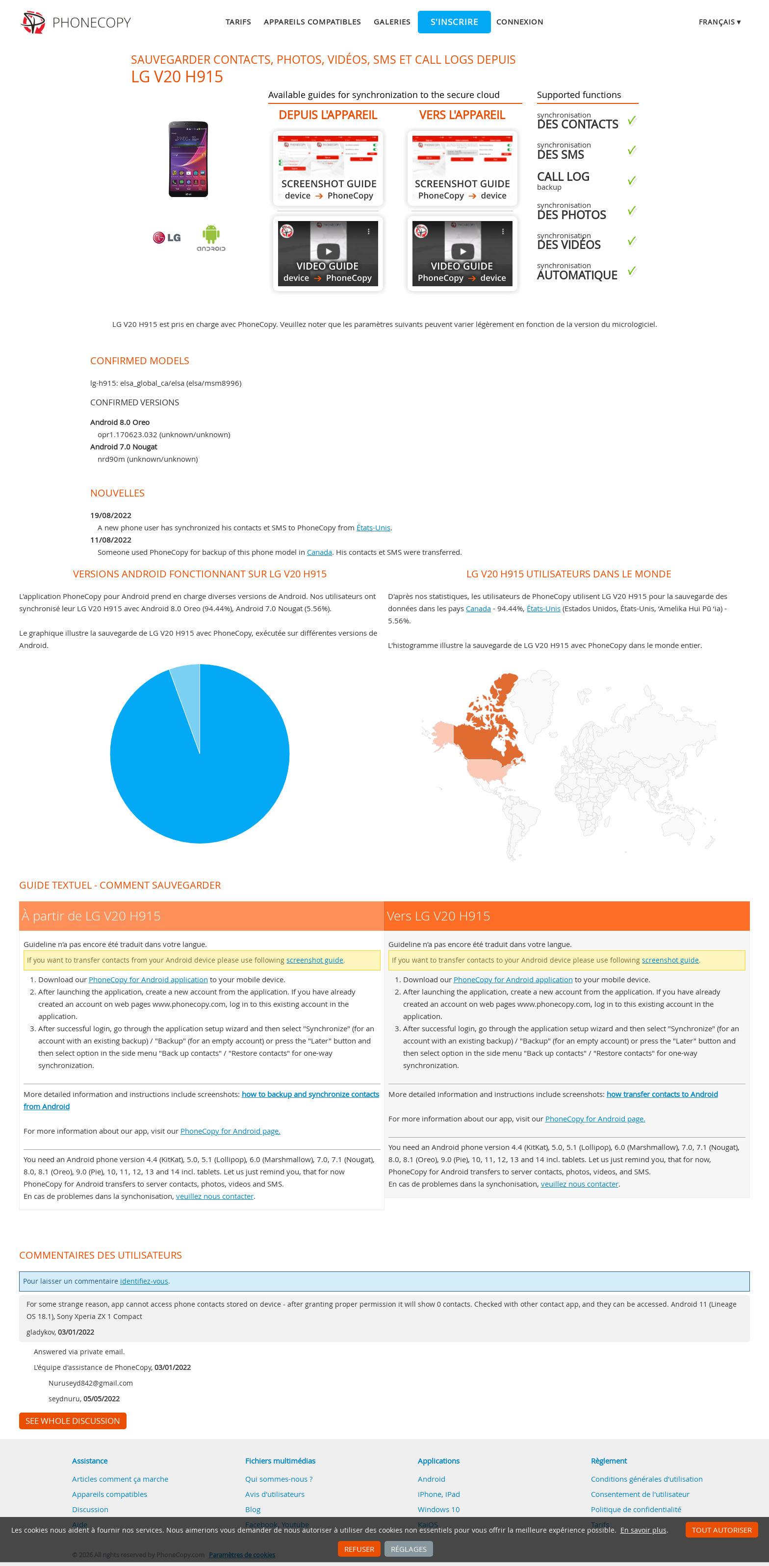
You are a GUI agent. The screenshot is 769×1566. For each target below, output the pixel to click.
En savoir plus (643, 1530)
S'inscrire (454, 22)
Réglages (409, 1549)
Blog (252, 1509)
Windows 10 (439, 1509)
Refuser (359, 1549)
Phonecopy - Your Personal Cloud (77, 22)
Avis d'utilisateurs (275, 1494)
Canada (319, 552)
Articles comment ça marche (120, 1479)
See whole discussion (73, 1421)
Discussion (90, 1509)
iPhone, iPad (439, 1494)
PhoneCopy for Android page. (230, 1131)
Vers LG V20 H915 (462, 168)
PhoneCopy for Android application (148, 979)
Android (431, 1479)
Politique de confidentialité (636, 1509)
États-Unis (373, 527)
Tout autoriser (722, 1530)
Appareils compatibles (312, 21)
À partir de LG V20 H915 (328, 168)
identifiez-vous (144, 1281)
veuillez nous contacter (215, 1196)
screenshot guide (314, 960)
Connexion (519, 21)
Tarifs (238, 21)
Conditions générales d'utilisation (647, 1479)
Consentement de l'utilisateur (640, 1494)
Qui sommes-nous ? (278, 1479)
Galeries (392, 21)
